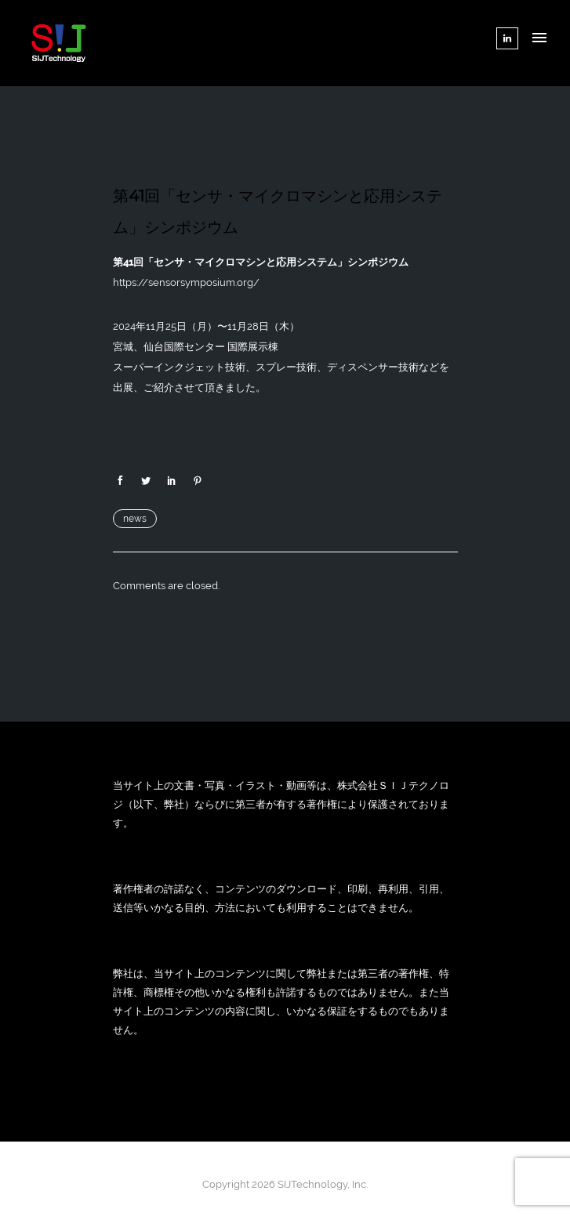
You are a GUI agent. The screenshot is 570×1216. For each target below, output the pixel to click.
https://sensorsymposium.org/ (186, 282)
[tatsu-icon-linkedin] (507, 38)
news (135, 518)
